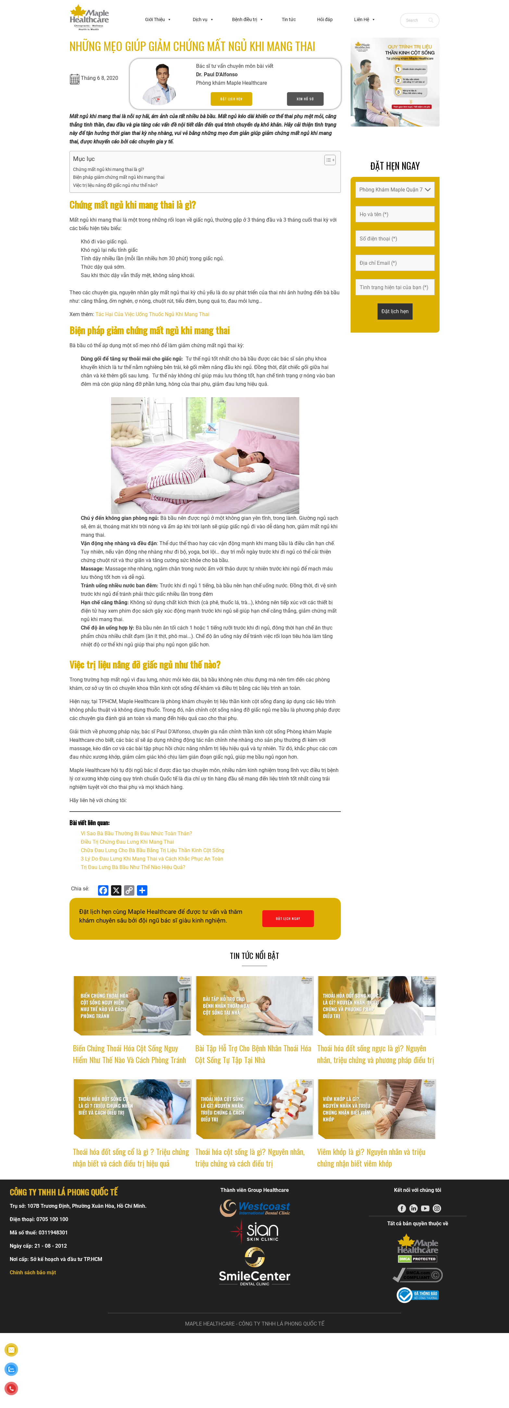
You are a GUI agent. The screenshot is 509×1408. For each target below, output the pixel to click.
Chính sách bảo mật (33, 1272)
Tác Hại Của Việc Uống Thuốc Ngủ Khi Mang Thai (152, 314)
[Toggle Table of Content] (326, 159)
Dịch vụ (203, 19)
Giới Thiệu (158, 19)
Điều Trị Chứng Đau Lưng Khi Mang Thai (127, 842)
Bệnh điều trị (248, 19)
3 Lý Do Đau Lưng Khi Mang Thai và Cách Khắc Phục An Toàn (152, 859)
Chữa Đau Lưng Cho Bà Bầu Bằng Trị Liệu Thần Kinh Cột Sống (152, 850)
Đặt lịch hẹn (231, 98)
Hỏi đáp (325, 19)
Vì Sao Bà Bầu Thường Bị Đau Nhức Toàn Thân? (136, 833)
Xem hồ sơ (305, 98)
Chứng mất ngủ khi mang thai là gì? (108, 169)
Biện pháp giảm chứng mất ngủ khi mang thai (118, 177)
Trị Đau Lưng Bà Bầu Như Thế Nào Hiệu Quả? (133, 867)
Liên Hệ (365, 19)
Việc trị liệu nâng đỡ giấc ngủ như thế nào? (115, 185)
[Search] (431, 20)
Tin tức (289, 19)
